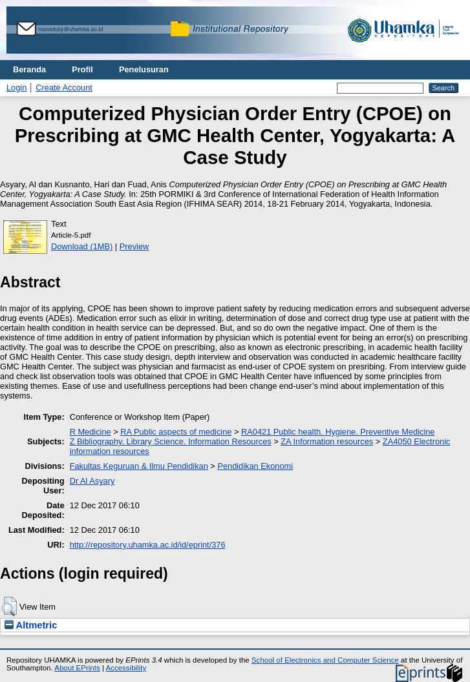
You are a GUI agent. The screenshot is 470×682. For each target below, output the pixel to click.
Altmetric (31, 625)
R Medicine (90, 432)
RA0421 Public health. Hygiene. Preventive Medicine (337, 432)
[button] (9, 606)
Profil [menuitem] (82, 69)
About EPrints (77, 668)
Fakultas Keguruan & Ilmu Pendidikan (139, 466)
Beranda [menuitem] (29, 69)
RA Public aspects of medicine (175, 432)
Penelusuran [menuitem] (144, 69)
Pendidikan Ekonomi (255, 466)
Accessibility (125, 668)
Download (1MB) (81, 246)
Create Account (64, 87)
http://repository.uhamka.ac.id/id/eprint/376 (148, 545)
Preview (134, 246)
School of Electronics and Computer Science (325, 660)
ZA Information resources (327, 441)
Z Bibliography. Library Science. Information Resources (171, 441)
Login (16, 87)
